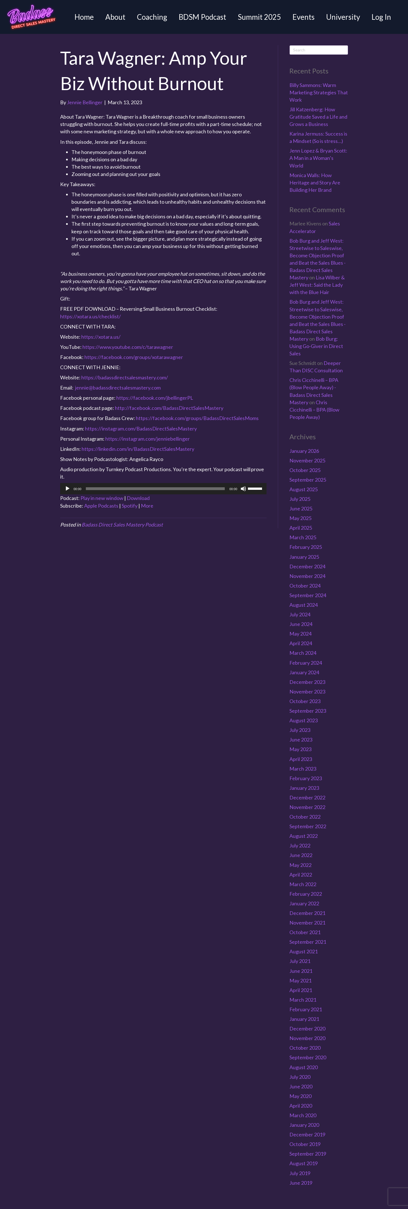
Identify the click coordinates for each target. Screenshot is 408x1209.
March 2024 (302, 653)
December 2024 (307, 566)
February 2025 (305, 547)
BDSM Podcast (202, 16)
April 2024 (300, 643)
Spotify (130, 506)
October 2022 (304, 817)
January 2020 (304, 1125)
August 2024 (303, 605)
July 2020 (299, 1077)
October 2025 (304, 470)
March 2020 (302, 1115)
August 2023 (303, 720)
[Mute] (243, 489)
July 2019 (299, 1173)
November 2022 (307, 807)
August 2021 (303, 951)
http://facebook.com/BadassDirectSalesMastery (169, 408)
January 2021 (304, 1019)
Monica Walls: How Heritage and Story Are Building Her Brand (314, 182)
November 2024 (307, 576)
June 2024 (300, 624)
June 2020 (300, 1086)
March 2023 (302, 769)
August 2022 (303, 836)
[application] (163, 488)
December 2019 (307, 1134)
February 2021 (305, 1009)
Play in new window (101, 498)
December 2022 (307, 797)
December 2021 (307, 913)
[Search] (318, 50)
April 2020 (300, 1106)
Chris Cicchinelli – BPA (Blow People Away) (314, 409)
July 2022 (299, 845)
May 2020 (300, 1096)
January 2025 (304, 557)
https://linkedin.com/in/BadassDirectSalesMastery (138, 449)
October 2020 (304, 1048)
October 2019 (304, 1144)
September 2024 (307, 595)
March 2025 (302, 537)
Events (304, 16)
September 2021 (307, 942)
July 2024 (299, 614)
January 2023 (304, 788)
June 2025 (300, 508)
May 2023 (300, 749)
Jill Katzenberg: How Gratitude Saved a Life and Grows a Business (318, 116)
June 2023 (300, 739)
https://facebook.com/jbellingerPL (154, 398)
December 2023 (307, 682)
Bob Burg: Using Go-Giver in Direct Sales (316, 346)
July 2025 (299, 499)
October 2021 (304, 932)
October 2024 (304, 585)
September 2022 (307, 826)
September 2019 (307, 1154)
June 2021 (300, 971)
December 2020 (307, 1028)
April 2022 (300, 874)
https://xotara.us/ (101, 337)
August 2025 (303, 489)
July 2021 (299, 961)
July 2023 (299, 730)
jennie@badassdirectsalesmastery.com (118, 387)
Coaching (152, 16)
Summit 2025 (259, 16)
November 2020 (307, 1038)
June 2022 (300, 855)
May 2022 (300, 865)
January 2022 (304, 903)
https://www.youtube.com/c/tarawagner (127, 347)
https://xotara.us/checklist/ (90, 316)
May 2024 (300, 633)
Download (138, 498)
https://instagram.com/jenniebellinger (147, 439)
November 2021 (307, 922)
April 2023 (300, 759)
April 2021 (300, 990)
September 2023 (307, 711)
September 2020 (307, 1057)
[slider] (155, 488)
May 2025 (300, 518)
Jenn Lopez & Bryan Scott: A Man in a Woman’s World (318, 157)
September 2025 (307, 480)
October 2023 (304, 701)
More (147, 506)
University (343, 16)
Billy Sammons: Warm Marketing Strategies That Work (318, 92)
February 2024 (305, 663)
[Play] (67, 489)
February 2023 (305, 778)
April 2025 (300, 528)
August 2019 (303, 1163)
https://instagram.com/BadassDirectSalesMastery (141, 428)
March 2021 (302, 1000)
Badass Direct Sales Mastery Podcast (122, 524)
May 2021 (300, 980)
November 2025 (307, 460)
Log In (381, 16)
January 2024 (304, 672)
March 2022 (302, 884)
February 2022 (305, 894)
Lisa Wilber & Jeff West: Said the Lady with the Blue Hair (317, 284)
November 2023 (307, 691)
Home (84, 16)
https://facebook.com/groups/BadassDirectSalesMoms (197, 418)
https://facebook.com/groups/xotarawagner (133, 357)
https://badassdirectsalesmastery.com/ (124, 377)
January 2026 (304, 451)
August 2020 (303, 1067)
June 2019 (300, 1183)
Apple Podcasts (101, 506)
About (115, 16)
